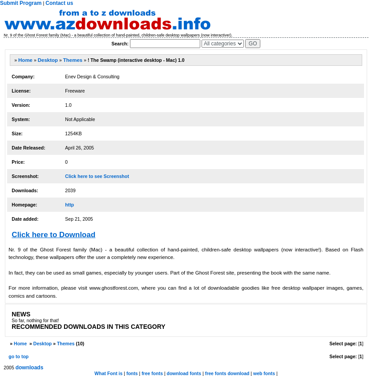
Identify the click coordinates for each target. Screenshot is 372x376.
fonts (132, 373)
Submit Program (20, 3)
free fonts (152, 373)
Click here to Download (53, 234)
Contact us (59, 3)
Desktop (48, 60)
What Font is (108, 373)
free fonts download (227, 373)
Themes (72, 60)
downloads (30, 367)
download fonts (184, 373)
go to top (18, 356)
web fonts (264, 373)
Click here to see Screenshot (97, 176)
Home (25, 60)
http (69, 204)
